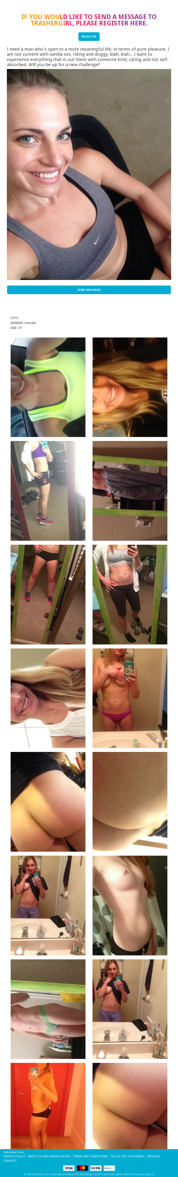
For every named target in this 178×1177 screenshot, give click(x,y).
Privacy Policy (14, 1156)
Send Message (89, 290)
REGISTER (89, 36)
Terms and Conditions (90, 1156)
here (138, 23)
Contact (10, 1161)
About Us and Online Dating (49, 1156)
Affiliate (153, 1156)
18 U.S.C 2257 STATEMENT (127, 1156)
